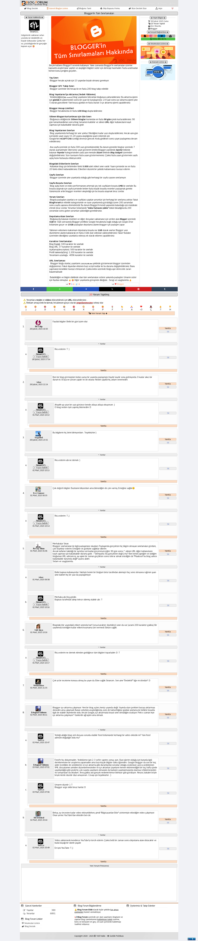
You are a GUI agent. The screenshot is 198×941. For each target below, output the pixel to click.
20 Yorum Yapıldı (156, 23)
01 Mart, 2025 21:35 (38, 689)
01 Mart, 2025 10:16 (41, 608)
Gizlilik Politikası (115, 937)
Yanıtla (168, 329)
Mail (173, 3)
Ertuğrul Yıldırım (39, 714)
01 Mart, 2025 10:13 (41, 416)
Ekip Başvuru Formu (110, 8)
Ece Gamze (38, 494)
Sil (168, 332)
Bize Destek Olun (138, 8)
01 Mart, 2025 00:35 (38, 496)
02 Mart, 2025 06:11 (38, 716)
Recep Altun (39, 550)
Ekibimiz (162, 3)
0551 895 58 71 (158, 39)
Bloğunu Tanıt (84, 8)
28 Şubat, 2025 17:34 (41, 360)
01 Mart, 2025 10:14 (41, 527)
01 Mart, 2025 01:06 (38, 552)
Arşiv (158, 8)
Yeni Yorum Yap (98, 314)
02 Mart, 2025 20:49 (41, 849)
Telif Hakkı (99, 937)
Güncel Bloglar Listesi (57, 8)
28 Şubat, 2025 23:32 (39, 441)
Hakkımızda (148, 3)
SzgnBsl (39, 438)
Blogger (152, 28)
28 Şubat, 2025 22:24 (39, 385)
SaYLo (41, 741)
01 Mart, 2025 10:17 (41, 664)
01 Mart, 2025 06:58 (41, 581)
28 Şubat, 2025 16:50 (39, 330)
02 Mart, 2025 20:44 (38, 821)
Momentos (38, 687)
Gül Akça (39, 631)
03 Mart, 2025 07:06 (41, 793)
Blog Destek (31, 8)
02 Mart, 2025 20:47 (41, 744)
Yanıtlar (102, 344)
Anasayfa (134, 3)
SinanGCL (41, 355)
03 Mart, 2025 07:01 (41, 768)
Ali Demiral (38, 819)
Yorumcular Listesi (31, 924)
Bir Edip (39, 327)
